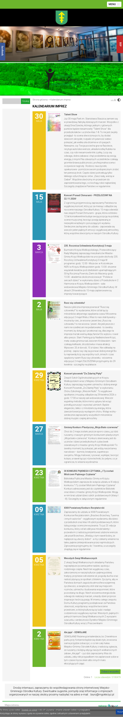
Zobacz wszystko (110, 671)
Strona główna (40, 99)
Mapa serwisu (12, 705)
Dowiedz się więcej (29, 710)
